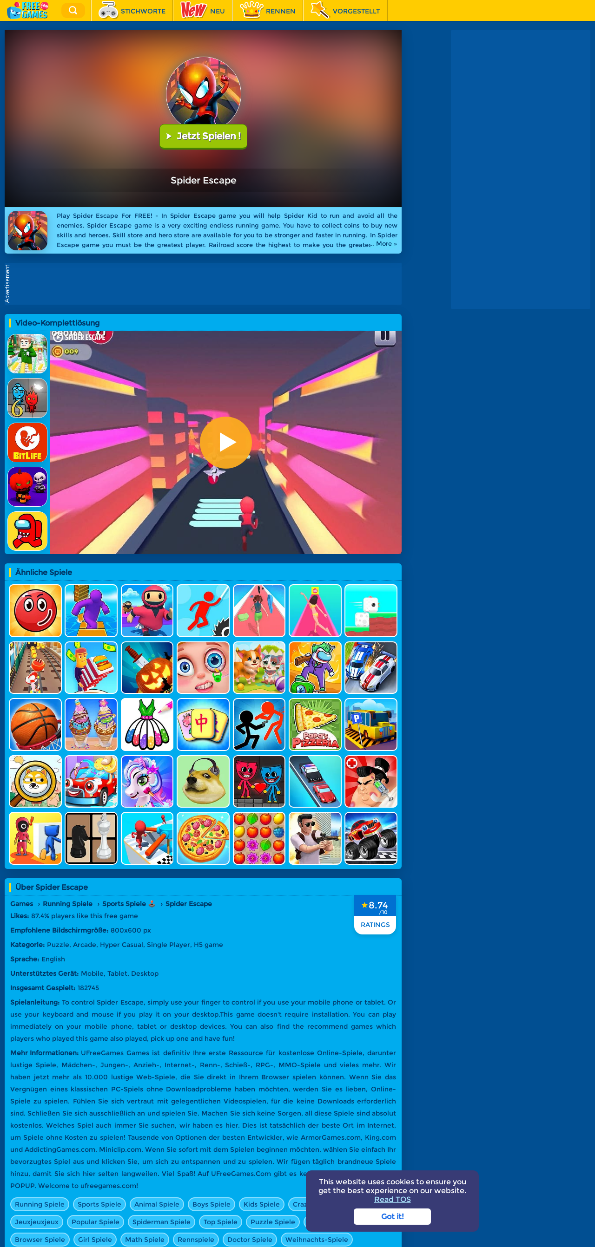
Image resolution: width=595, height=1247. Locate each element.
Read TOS (392, 1199)
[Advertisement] (205, 284)
